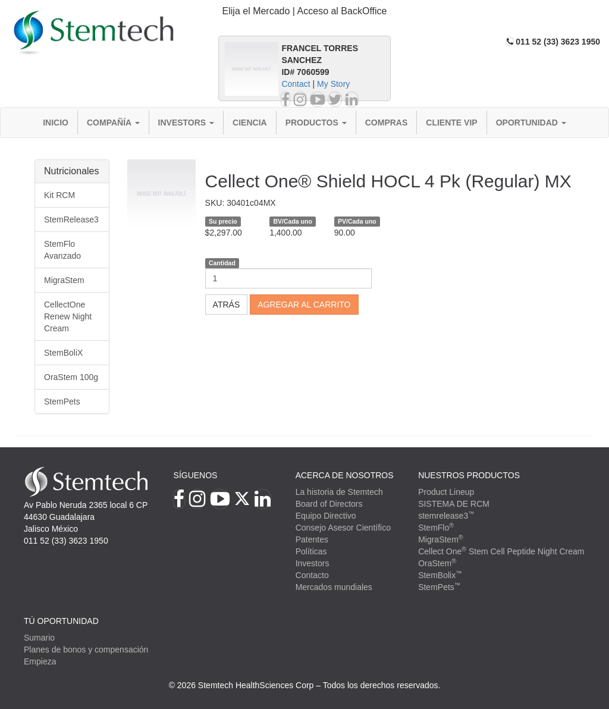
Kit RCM (59, 195)
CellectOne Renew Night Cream (68, 316)
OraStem (437, 563)
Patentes (312, 539)
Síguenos (196, 475)
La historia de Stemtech (339, 492)
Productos (316, 122)
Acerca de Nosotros (345, 475)
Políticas (311, 551)
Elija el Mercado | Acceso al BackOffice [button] (304, 11)
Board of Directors (329, 504)
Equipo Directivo (326, 515)
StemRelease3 (71, 219)
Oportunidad (531, 122)
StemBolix (440, 575)
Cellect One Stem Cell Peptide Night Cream (501, 551)
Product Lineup (446, 492)
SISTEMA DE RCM (453, 504)
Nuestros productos (469, 475)
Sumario (39, 637)
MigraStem (64, 280)
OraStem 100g (71, 377)
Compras (386, 122)
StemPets (62, 401)
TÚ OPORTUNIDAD (61, 621)
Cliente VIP (451, 122)
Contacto (312, 575)
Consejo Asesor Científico (343, 527)
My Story (333, 84)
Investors (186, 122)
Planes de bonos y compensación (86, 649)
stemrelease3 (446, 515)
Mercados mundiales (334, 587)
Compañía (113, 122)
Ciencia (250, 122)
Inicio (55, 122)
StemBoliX (63, 352)
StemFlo (436, 527)
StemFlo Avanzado (62, 250)
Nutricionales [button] (71, 171)
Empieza (40, 661)
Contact (295, 84)
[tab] (304, 11)
